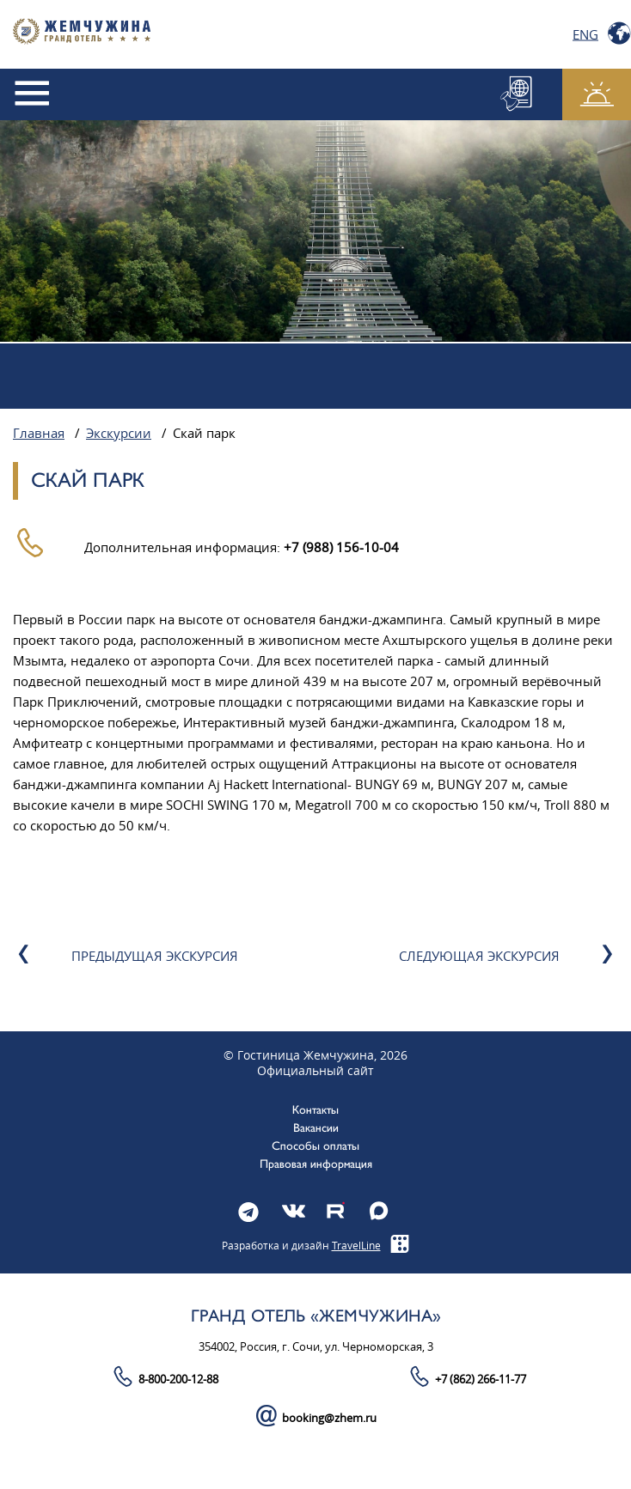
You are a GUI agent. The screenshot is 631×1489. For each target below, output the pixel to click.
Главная (38, 433)
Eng (585, 34)
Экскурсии (118, 433)
